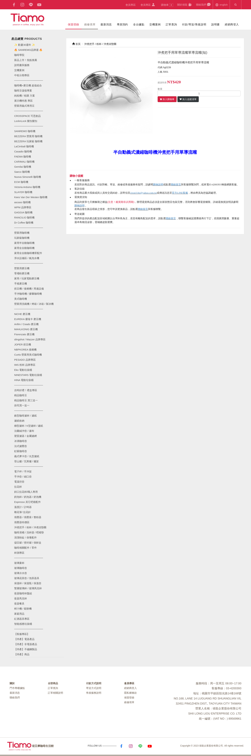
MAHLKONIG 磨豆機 (26, 329)
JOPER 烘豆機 (22, 344)
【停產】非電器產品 (25, 644)
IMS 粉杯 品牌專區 (24, 364)
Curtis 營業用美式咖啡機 (28, 354)
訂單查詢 (171, 24)
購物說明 (158, 184)
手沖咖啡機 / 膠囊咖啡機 (28, 293)
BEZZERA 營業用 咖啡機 (28, 136)
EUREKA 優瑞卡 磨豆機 (27, 319)
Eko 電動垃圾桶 (23, 369)
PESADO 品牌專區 (25, 359)
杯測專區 (19, 552)
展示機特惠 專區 (23, 100)
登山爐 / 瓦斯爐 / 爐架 (26, 461)
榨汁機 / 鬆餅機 (23, 608)
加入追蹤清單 (189, 99)
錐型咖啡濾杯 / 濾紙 (25, 415)
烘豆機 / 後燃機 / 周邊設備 (29, 288)
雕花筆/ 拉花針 (22, 512)
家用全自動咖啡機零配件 (28, 253)
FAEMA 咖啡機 (22, 156)
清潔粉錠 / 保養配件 (25, 537)
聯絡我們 (203, 4)
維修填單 (89, 24)
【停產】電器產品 (24, 639)
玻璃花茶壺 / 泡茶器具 (26, 578)
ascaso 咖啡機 (22, 202)
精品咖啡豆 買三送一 (26, 400)
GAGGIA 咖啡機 (23, 212)
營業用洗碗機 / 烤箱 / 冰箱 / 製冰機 (34, 303)
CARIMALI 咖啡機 (24, 161)
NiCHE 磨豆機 (22, 314)
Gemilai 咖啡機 (22, 166)
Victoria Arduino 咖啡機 (27, 187)
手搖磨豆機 (20, 283)
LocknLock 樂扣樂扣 (25, 121)
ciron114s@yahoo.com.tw (143, 192)
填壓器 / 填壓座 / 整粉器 (27, 517)
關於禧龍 (184, 4)
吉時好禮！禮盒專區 (25, 390)
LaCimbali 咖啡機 (24, 146)
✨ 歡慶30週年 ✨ (24, 44)
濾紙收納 (19, 420)
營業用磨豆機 (21, 268)
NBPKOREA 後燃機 (25, 349)
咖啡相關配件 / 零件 (25, 547)
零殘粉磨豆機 (21, 273)
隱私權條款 (130, 692)
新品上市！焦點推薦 (25, 60)
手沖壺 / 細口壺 (23, 476)
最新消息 (106, 24)
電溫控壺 (19, 481)
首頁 (76, 43)
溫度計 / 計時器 (23, 507)
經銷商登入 (232, 24)
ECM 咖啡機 (21, 181)
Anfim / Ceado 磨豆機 (26, 324)
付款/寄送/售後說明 (194, 24)
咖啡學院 (19, 55)
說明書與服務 (21, 65)
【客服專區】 (21, 634)
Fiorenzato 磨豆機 (24, 334)
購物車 (167, 5)
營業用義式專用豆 (24, 105)
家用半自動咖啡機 (24, 242)
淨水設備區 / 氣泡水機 (26, 258)
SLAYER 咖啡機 (23, 192)
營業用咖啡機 (21, 232)
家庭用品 (19, 613)
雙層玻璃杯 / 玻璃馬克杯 (28, 588)
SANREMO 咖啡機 (24, 131)
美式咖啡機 (20, 298)
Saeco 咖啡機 (22, 171)
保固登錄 (73, 24)
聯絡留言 (176, 184)
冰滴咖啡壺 (20, 441)
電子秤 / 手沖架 (23, 471)
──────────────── (28, 126)
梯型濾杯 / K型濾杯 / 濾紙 (28, 425)
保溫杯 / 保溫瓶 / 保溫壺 (27, 583)
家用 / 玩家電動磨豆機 (26, 278)
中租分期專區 (21, 75)
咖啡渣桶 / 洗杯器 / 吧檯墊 (29, 532)
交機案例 (155, 24)
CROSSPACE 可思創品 (27, 115)
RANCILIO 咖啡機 (24, 217)
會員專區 (131, 4)
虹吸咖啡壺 (20, 451)
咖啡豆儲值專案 (23, 90)
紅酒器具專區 (21, 618)
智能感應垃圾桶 (23, 623)
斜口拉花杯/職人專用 (26, 491)
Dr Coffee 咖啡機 (23, 222)
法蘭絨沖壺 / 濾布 (24, 430)
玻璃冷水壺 (20, 573)
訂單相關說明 (55, 692)
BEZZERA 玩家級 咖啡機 (28, 141)
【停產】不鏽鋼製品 (25, 649)
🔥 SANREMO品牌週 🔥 (28, 49)
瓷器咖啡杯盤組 (23, 593)
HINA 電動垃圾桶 (23, 380)
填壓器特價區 (21, 522)
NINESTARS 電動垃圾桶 (28, 375)
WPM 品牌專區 (22, 207)
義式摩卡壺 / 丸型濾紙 (26, 456)
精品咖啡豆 (20, 395)
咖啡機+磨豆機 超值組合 (28, 85)
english (221, 4)
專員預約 (122, 24)
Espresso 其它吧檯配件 (27, 502)
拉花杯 (18, 486)
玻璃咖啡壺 (20, 568)
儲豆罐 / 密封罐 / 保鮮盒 (27, 542)
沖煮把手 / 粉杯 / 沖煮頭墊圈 (30, 527)
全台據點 (138, 24)
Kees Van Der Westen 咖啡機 (30, 197)
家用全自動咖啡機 (24, 248)
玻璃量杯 (19, 562)
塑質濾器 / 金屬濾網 (25, 435)
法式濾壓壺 (20, 446)
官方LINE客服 (180, 192)
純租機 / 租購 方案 (24, 95)
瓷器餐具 (19, 603)
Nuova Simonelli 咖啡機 (27, 176)
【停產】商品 (21, 654)
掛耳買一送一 (21, 405)
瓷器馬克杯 (20, 598)
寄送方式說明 (93, 688)
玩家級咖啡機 (21, 237)
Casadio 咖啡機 (23, 151)
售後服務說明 (93, 692)
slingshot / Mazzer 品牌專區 (29, 339)
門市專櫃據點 (17, 688)
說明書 (215, 24)
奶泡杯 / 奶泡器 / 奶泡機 (27, 496)
